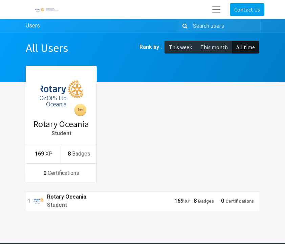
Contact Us (247, 9)
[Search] (183, 25)
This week (180, 47)
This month (214, 47)
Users (33, 25)
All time (245, 47)
